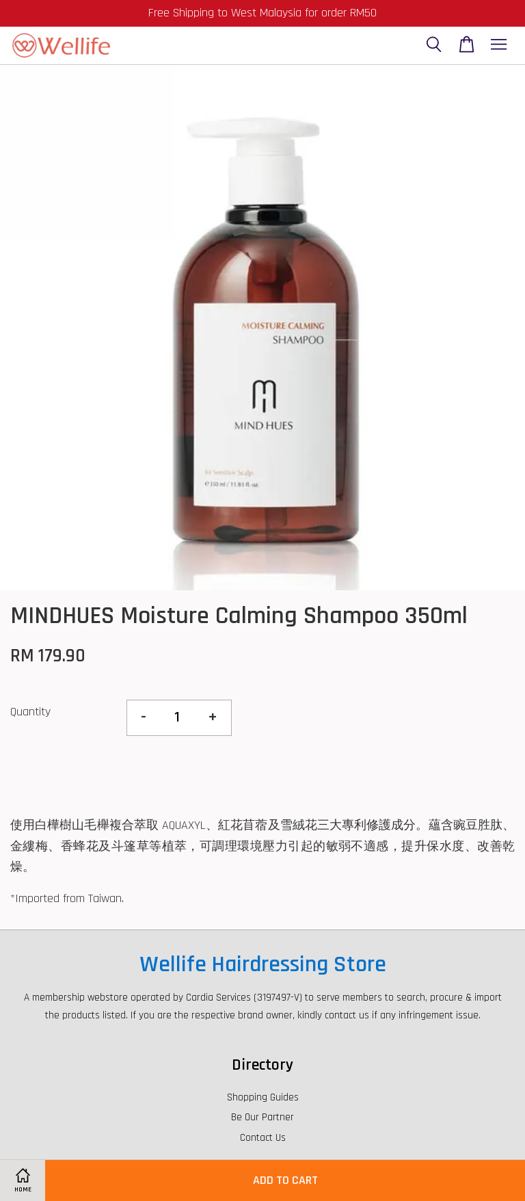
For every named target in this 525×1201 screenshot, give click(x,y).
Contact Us (263, 1137)
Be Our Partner (262, 1117)
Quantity (30, 712)
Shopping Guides (263, 1097)
